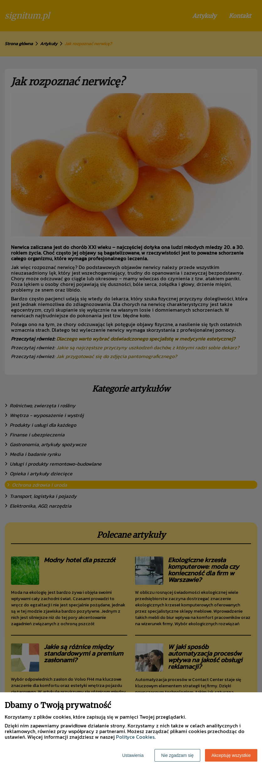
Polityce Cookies (135, 737)
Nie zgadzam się (177, 755)
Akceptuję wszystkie (231, 755)
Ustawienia (133, 755)
